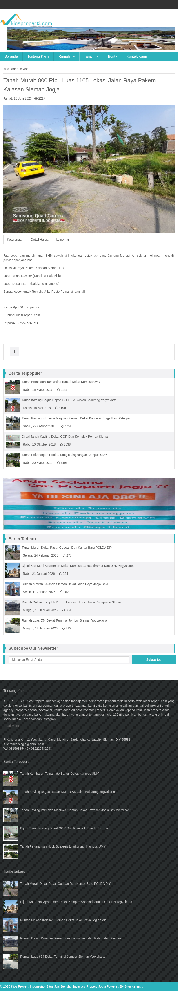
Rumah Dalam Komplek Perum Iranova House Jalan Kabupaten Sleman (72, 602)
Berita (112, 56)
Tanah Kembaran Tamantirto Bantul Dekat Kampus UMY (61, 382)
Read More (11, 726)
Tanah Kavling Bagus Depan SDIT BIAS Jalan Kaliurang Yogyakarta (69, 400)
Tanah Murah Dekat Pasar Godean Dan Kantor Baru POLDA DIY (67, 547)
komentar (62, 239)
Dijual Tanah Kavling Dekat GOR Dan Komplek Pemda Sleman (65, 436)
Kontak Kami (137, 56)
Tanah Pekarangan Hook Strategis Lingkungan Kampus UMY (64, 455)
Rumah (66, 56)
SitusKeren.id (134, 986)
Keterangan (15, 239)
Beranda (11, 56)
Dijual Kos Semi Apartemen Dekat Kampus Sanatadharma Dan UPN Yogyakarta (78, 566)
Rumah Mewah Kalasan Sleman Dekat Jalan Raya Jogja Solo (65, 584)
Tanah (91, 56)
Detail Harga (39, 239)
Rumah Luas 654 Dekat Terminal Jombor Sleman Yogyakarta (64, 620)
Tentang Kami (38, 56)
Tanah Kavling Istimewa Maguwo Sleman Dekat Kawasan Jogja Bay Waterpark (77, 418)
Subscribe (154, 659)
